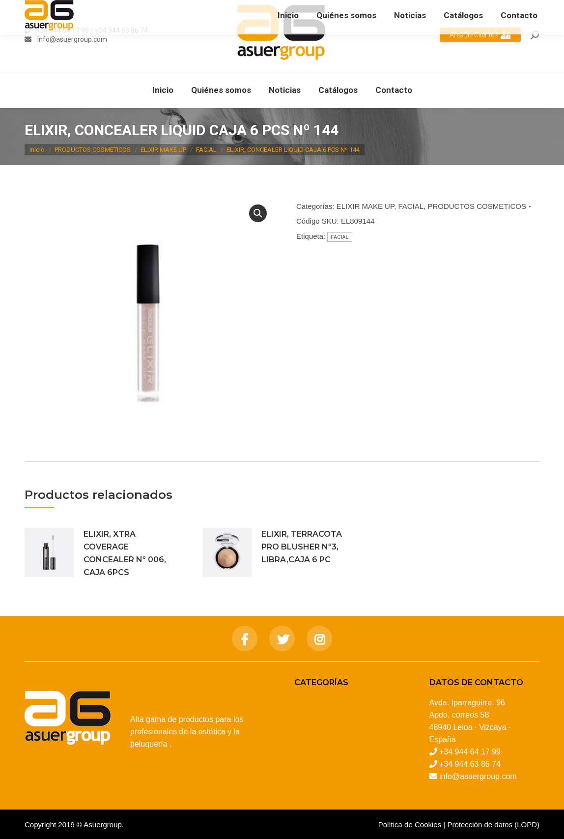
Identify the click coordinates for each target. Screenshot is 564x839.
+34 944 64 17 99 (62, 30)
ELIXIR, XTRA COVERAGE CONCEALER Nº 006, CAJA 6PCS (125, 553)
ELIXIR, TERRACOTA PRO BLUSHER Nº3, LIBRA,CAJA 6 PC (301, 546)
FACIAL (410, 206)
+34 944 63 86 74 (121, 30)
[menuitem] (162, 90)
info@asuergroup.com (71, 39)
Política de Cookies (409, 824)
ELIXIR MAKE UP (365, 206)
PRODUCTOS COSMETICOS (476, 206)
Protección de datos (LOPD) (493, 824)
